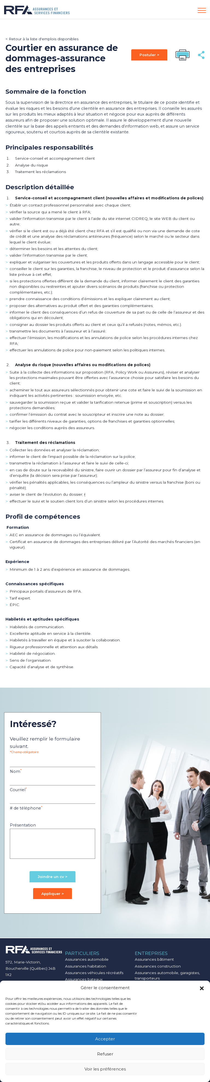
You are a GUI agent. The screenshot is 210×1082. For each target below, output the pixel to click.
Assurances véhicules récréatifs (94, 973)
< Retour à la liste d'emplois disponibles (41, 39)
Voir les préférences (105, 1069)
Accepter (105, 1038)
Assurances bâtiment (154, 959)
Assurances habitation (85, 966)
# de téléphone (26, 808)
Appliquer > (52, 893)
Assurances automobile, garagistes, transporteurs (167, 975)
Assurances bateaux (84, 979)
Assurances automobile (87, 959)
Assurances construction (158, 966)
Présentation (23, 825)
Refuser (105, 1054)
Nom (16, 771)
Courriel (18, 789)
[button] (202, 988)
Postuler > (149, 55)
